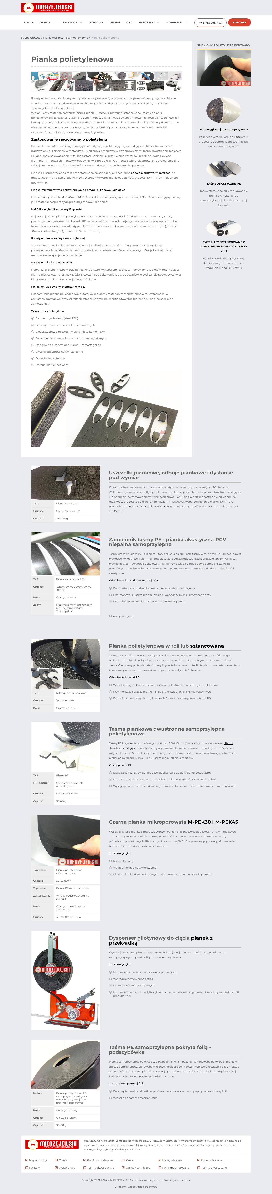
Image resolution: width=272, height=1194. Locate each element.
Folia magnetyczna (175, 1167)
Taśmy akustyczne (214, 1167)
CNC (129, 22)
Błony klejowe (172, 1160)
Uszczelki (149, 22)
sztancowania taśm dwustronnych (146, 506)
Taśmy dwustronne (100, 1167)
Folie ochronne (211, 1160)
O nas (28, 22)
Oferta (47, 22)
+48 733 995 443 (210, 22)
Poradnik (177, 22)
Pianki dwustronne (100, 1160)
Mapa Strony (38, 1160)
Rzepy (130, 1160)
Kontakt (239, 22)
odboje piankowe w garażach (151, 172)
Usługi (115, 22)
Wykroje (72, 22)
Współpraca (67, 1167)
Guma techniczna (138, 1167)
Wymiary (96, 22)
